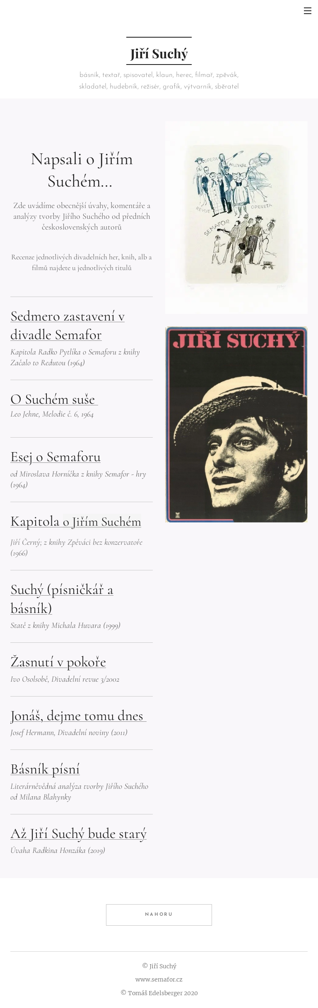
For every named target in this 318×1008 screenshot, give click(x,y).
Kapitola (75, 521)
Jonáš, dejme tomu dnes (78, 715)
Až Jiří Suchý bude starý (78, 833)
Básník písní (45, 769)
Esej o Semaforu (55, 457)
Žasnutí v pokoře (58, 662)
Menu (307, 10)
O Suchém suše (54, 399)
